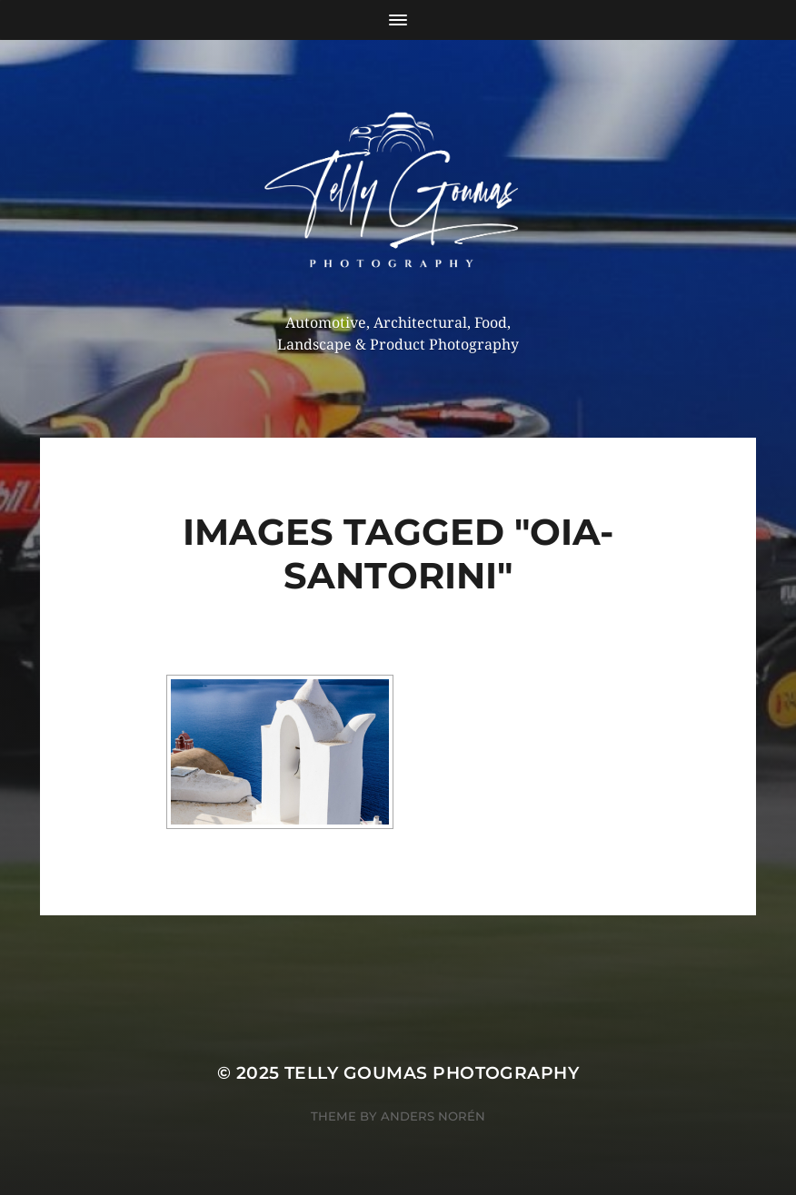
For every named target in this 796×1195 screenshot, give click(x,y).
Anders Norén (433, 1116)
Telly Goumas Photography (431, 1072)
